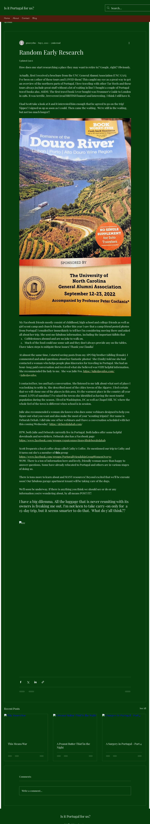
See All (143, 708)
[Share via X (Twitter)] (28, 682)
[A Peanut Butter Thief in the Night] (75, 726)
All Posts (8, 22)
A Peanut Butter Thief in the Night (73, 745)
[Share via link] (42, 682)
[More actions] (129, 43)
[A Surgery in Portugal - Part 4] (124, 726)
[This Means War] (26, 726)
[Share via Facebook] (20, 682)
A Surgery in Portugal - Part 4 (124, 744)
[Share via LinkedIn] (35, 682)
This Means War (17, 744)
